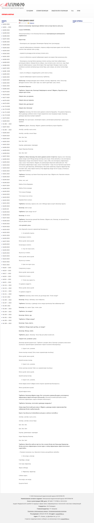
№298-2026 (6, 36)
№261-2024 (6, 144)
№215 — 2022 (7, 282)
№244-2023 (6, 194)
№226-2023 (6, 250)
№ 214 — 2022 (7, 285)
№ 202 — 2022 (7, 317)
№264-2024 (6, 135)
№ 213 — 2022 (7, 288)
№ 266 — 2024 (7, 130)
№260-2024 (6, 147)
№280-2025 (6, 88)
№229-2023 (6, 244)
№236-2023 (6, 220)
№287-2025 (6, 68)
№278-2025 (6, 94)
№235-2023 (6, 223)
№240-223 (6, 209)
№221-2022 (6, 264)
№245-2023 (6, 191)
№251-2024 (6, 173)
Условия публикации (42, 11)
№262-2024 (6, 141)
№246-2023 (6, 188)
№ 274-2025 (6, 106)
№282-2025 (6, 83)
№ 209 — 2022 (7, 300)
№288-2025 (6, 65)
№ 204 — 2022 (7, 311)
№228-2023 (6, 247)
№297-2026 (6, 39)
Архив (78, 11)
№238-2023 (6, 215)
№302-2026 (6, 24)
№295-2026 (6, 44)
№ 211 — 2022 (7, 294)
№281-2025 (6, 86)
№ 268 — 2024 (7, 124)
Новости (32, 23)
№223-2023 (6, 259)
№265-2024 (6, 132)
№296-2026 (6, 42)
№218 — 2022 (7, 276)
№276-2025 (6, 100)
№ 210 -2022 (6, 297)
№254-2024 (6, 165)
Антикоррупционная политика (57, 511)
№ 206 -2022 (6, 305)
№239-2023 (6, 212)
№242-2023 (6, 200)
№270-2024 (6, 118)
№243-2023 (6, 197)
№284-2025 (6, 77)
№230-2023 (6, 238)
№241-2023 (6, 203)
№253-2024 (6, 168)
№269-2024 (6, 121)
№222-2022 (6, 261)
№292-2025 (6, 53)
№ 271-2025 (6, 112)
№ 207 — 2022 (7, 303)
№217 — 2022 (7, 273)
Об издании (30, 11)
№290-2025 (6, 59)
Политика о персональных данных (38, 511)
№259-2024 (6, 150)
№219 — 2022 (7, 270)
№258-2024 (6, 153)
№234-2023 (6, 226)
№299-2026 (6, 33)
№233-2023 (6, 229)
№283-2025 (6, 80)
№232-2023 (6, 232)
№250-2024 (6, 176)
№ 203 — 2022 (7, 314)
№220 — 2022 (7, 267)
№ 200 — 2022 (7, 320)
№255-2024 (6, 162)
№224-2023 (6, 256)
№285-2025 (6, 74)
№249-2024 (6, 179)
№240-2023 (6, 206)
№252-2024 (6, 171)
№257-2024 (6, 156)
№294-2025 (6, 47)
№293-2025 (6, 50)
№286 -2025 (6, 71)
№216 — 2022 (7, 279)
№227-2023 (6, 241)
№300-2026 (6, 30)
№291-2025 (6, 56)
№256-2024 (6, 159)
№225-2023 (6, 253)
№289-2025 (6, 62)
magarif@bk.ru (60, 514)
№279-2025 (6, 91)
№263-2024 (6, 138)
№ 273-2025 (6, 109)
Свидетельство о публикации (59, 11)
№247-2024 (6, 185)
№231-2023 (6, 235)
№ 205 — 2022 (7, 308)
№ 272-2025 (6, 115)
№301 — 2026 (7, 27)
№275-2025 (6, 103)
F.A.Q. (72, 11)
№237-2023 (6, 217)
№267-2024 (6, 127)
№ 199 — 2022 (7, 323)
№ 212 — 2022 (7, 291)
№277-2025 (6, 97)
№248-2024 (6, 182)
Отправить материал (8, 14)
